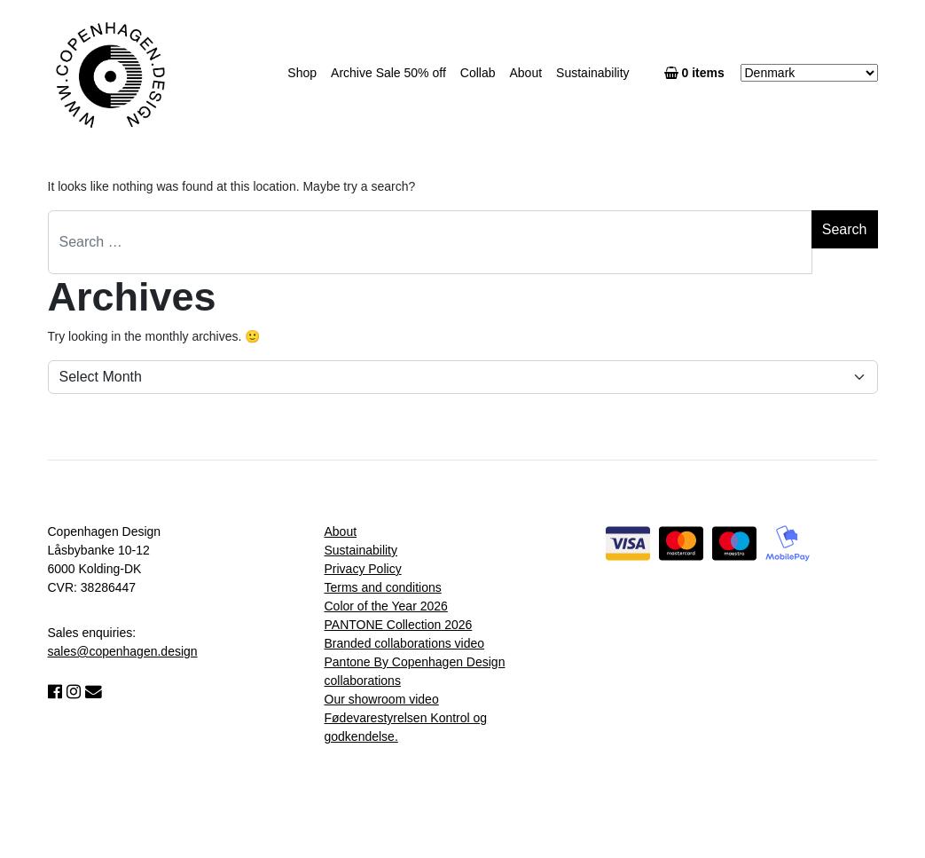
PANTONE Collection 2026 (399, 625)
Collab (478, 73)
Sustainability (593, 73)
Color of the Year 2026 (386, 606)
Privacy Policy (363, 569)
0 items (698, 73)
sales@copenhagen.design (123, 651)
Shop (302, 73)
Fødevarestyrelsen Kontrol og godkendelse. (406, 727)
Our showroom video (382, 699)
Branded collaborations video (405, 643)
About (525, 73)
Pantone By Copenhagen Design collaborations (415, 671)
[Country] (809, 73)
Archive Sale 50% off (388, 73)
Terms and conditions (383, 587)
